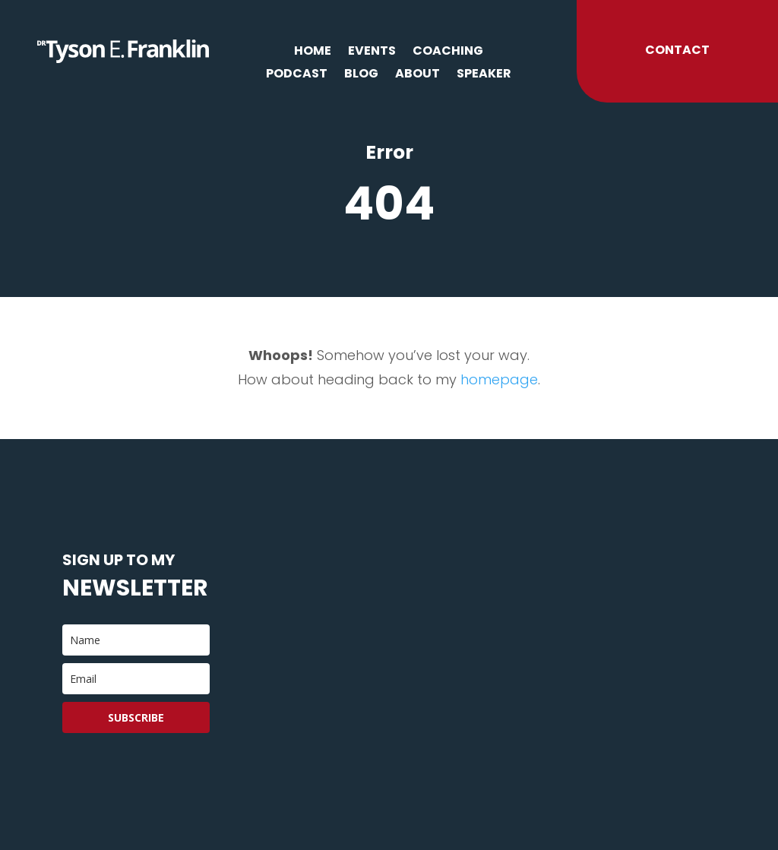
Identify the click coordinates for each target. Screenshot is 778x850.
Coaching (448, 52)
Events (372, 52)
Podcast (296, 75)
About (417, 75)
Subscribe (136, 717)
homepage (499, 379)
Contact (677, 49)
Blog (361, 75)
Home (312, 52)
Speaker (484, 75)
